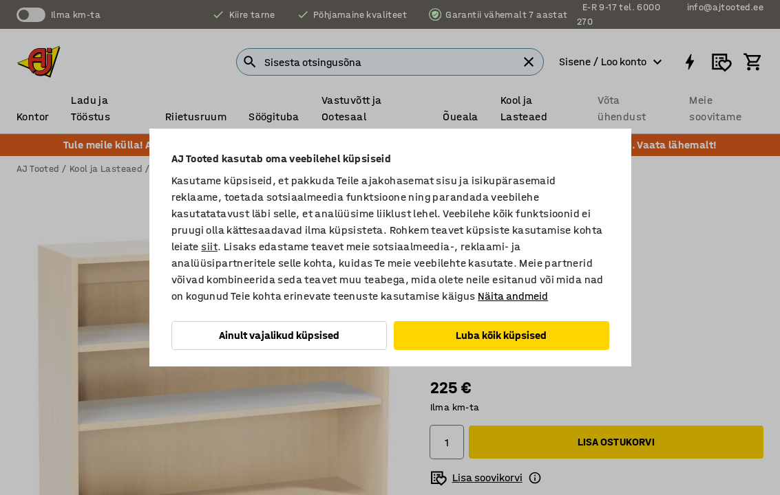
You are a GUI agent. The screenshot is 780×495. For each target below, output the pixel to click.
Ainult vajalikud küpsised (279, 335)
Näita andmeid (513, 295)
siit (209, 246)
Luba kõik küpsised (501, 335)
